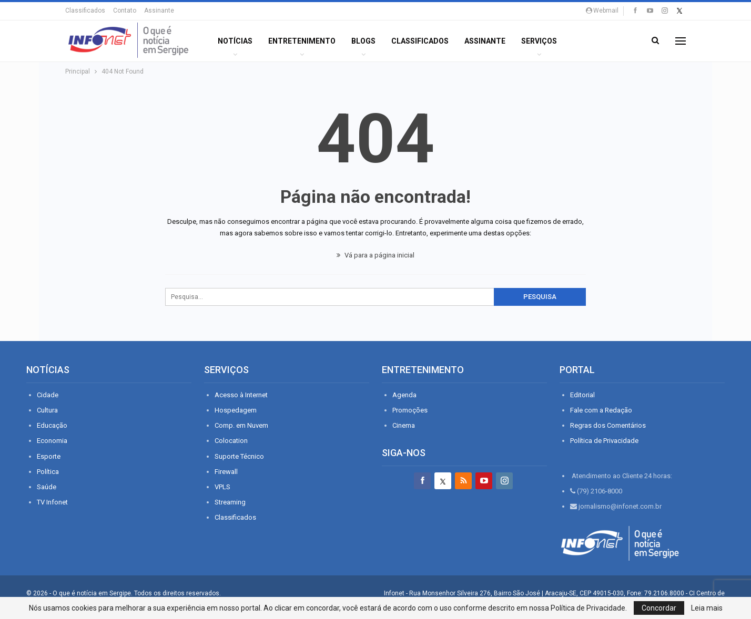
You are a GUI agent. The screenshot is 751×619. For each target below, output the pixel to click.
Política (48, 472)
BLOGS (363, 41)
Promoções (410, 410)
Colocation (231, 441)
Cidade (47, 395)
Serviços (539, 41)
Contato (124, 10)
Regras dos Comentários (608, 425)
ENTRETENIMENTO (302, 41)
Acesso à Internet (241, 395)
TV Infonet (52, 502)
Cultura (47, 410)
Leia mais (707, 608)
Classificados (85, 10)
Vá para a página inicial (375, 255)
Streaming (230, 502)
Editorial (582, 395)
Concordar (659, 608)
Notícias (235, 41)
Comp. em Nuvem (241, 425)
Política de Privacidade (604, 441)
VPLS (222, 487)
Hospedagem (236, 410)
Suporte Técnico (239, 456)
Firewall (226, 472)
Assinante (159, 10)
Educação (52, 425)
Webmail (602, 10)
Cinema (403, 425)
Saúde (46, 487)
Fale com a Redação (601, 410)
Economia (52, 441)
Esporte (48, 456)
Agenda (404, 395)
